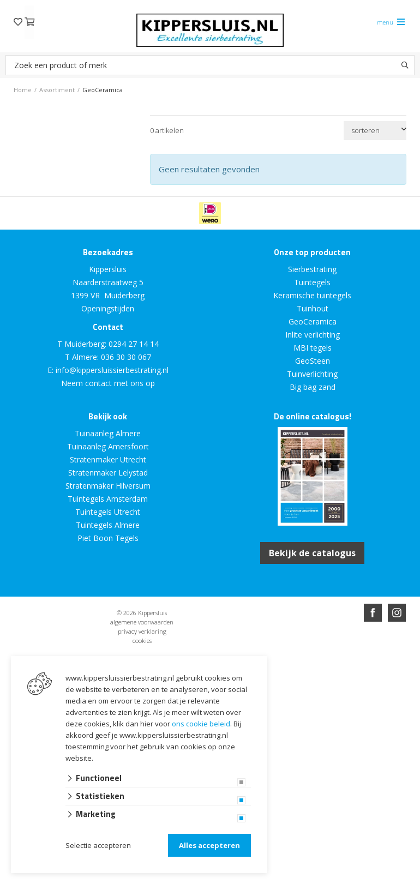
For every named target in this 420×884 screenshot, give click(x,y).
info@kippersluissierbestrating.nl (112, 370)
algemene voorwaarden (141, 622)
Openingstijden (107, 308)
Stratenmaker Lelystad (108, 472)
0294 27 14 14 (134, 344)
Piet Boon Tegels (108, 538)
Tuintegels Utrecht (107, 512)
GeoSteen (312, 361)
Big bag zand (312, 387)
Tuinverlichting (312, 374)
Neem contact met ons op (108, 383)
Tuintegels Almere (108, 525)
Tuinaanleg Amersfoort (108, 446)
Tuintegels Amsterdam (108, 499)
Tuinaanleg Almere (108, 433)
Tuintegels (312, 282)
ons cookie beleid (201, 724)
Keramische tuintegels (312, 295)
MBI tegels (312, 347)
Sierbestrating (312, 269)
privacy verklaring (142, 631)
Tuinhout (312, 308)
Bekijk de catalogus (312, 553)
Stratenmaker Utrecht (108, 459)
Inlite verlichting (312, 334)
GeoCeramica (313, 321)
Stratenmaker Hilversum (108, 485)
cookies (142, 640)
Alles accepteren (209, 845)
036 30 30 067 (126, 357)
